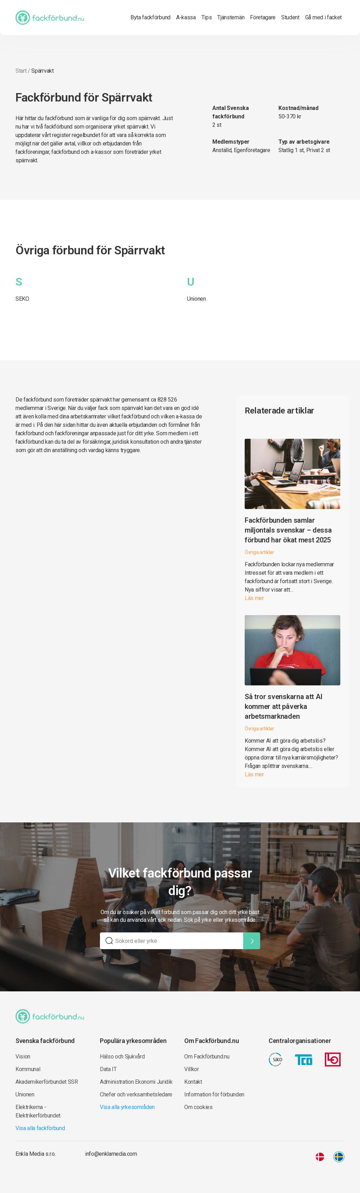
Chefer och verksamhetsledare (136, 1094)
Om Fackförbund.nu (207, 1056)
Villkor (191, 1069)
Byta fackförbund (150, 17)
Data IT (108, 1069)
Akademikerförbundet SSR (46, 1081)
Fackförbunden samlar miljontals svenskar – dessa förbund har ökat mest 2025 (288, 530)
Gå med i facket (323, 17)
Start (20, 70)
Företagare (263, 17)
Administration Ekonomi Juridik (136, 1081)
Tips (206, 17)
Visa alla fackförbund (40, 1128)
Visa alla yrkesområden (127, 1107)
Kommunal (27, 1069)
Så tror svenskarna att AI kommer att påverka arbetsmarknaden (283, 706)
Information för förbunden (214, 1094)
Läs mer (254, 598)
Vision (22, 1056)
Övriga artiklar (259, 552)
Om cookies (198, 1107)
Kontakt (193, 1081)
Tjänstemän (230, 17)
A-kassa (186, 17)
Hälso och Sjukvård (122, 1056)
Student (290, 17)
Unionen (196, 298)
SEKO (22, 298)
